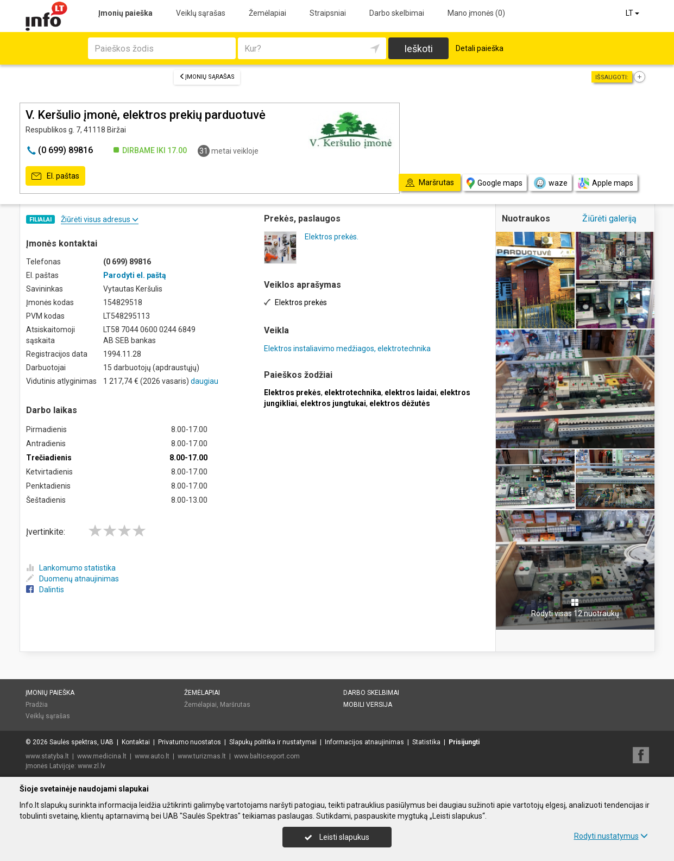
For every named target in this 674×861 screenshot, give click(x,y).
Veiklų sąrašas (200, 13)
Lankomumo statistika (71, 568)
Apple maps (605, 183)
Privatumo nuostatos (189, 742)
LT (633, 13)
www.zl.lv (91, 766)
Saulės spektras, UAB (81, 742)
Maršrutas (235, 704)
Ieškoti (418, 48)
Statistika (426, 742)
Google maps (494, 183)
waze (550, 183)
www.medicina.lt (102, 756)
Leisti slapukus (337, 837)
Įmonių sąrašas (207, 76)
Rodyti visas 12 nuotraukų (575, 608)
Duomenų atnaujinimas (72, 578)
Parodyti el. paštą (134, 275)
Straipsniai (328, 13)
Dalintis (45, 589)
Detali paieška (479, 48)
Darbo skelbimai (396, 13)
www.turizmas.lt (202, 756)
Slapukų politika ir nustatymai (273, 742)
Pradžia (37, 704)
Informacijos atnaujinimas (364, 742)
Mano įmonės (476, 13)
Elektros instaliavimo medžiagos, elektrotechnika (347, 348)
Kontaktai (136, 742)
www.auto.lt (152, 756)
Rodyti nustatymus (611, 836)
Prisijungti (464, 742)
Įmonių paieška (125, 13)
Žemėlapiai (267, 13)
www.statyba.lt (47, 756)
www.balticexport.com (267, 756)
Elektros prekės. (331, 236)
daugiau (204, 381)
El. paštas (55, 176)
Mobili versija (367, 704)
